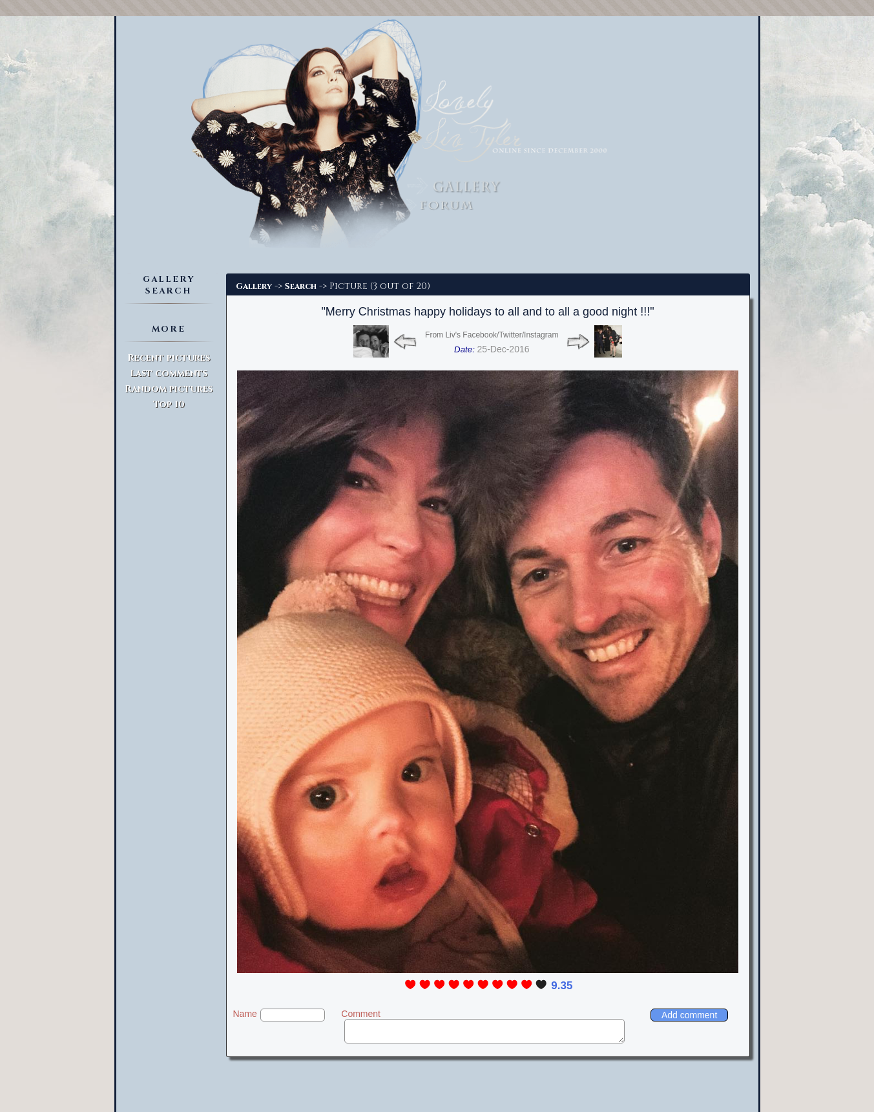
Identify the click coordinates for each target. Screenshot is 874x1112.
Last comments (168, 373)
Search (301, 286)
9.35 (561, 985)
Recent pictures (168, 358)
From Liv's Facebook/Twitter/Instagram (491, 334)
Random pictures (169, 389)
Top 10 (169, 404)
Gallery (254, 286)
